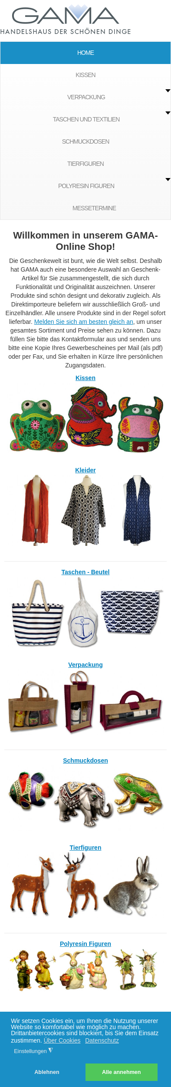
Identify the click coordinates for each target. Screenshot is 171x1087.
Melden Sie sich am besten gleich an (83, 321)
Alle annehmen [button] (121, 1072)
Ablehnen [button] (46, 1072)
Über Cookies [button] (62, 1040)
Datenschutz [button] (102, 1040)
